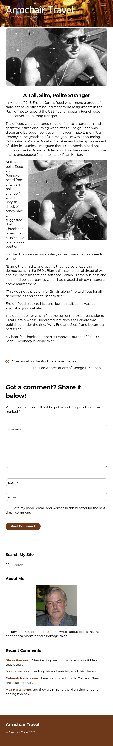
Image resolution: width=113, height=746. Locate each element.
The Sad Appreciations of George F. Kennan (67, 368)
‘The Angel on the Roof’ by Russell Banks (44, 361)
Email (13, 497)
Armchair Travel (18, 732)
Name (13, 483)
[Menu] (103, 5)
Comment (16, 429)
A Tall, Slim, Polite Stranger (56, 95)
